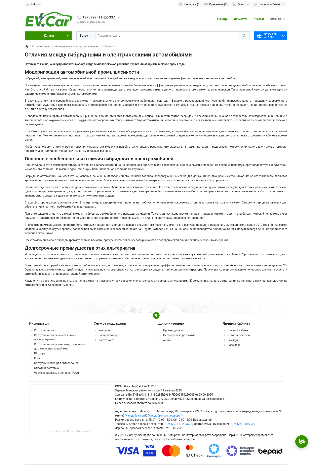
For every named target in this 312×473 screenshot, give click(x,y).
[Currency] (34, 4)
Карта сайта (106, 340)
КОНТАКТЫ (277, 19)
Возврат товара (109, 335)
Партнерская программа (179, 335)
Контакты (105, 330)
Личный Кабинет (239, 330)
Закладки (234, 340)
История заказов (239, 335)
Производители (173, 330)
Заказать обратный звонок (91, 22)
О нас (37, 358)
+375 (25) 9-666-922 (242, 423)
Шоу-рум (39, 353)
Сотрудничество (45, 330)
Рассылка (234, 344)
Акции (167, 340)
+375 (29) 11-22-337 (99, 17)
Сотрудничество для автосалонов (56, 363)
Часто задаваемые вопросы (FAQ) (56, 372)
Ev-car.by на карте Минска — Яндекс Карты (70, 431)
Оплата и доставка (46, 368)
